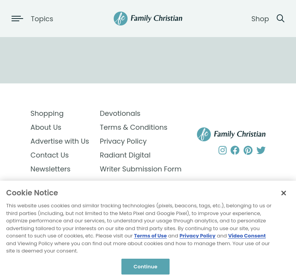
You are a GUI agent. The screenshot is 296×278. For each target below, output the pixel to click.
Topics (42, 19)
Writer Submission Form (134, 169)
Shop (260, 19)
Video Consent (247, 237)
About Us (45, 127)
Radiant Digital (125, 155)
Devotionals (120, 113)
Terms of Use (150, 237)
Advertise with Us (59, 141)
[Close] (283, 194)
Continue (146, 268)
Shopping (47, 113)
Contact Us (49, 155)
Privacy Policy (123, 141)
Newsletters (50, 169)
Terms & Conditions (133, 127)
